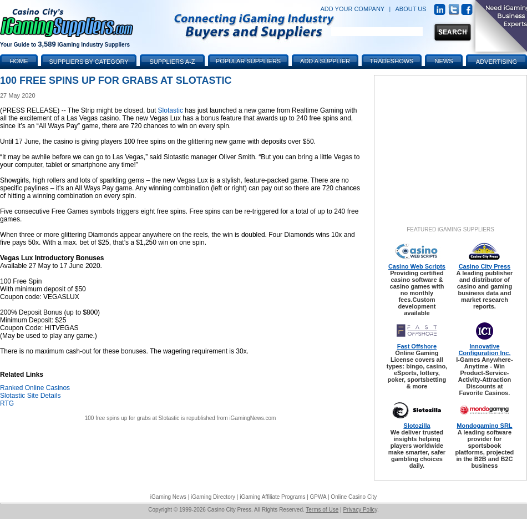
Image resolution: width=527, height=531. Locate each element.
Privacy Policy (360, 510)
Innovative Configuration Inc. (484, 349)
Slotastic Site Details (30, 395)
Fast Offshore (417, 346)
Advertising (496, 61)
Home (19, 61)
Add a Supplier (325, 61)
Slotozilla (416, 425)
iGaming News (168, 497)
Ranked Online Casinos (35, 388)
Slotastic (170, 110)
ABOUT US (411, 9)
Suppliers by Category (88, 61)
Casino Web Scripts (416, 266)
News (444, 61)
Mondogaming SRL (484, 425)
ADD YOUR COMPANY (352, 9)
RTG (7, 403)
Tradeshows (392, 61)
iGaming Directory (213, 497)
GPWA (318, 497)
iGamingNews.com (252, 418)
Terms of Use (322, 510)
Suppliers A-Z (172, 61)
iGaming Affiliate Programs (272, 497)
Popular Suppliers (248, 61)
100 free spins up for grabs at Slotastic (132, 418)
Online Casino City (354, 497)
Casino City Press (485, 266)
